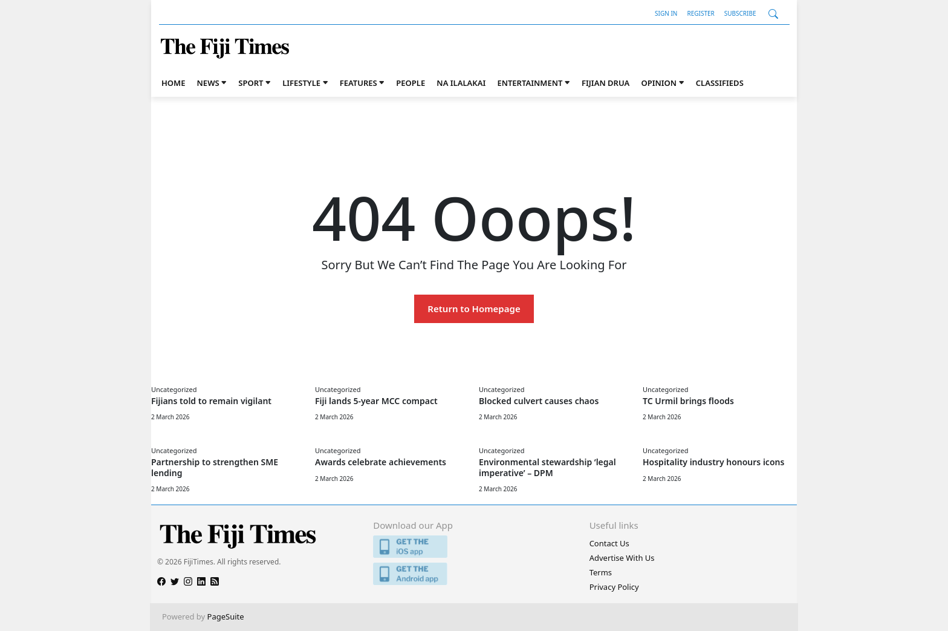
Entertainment (529, 82)
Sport (250, 82)
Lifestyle (301, 82)
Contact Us (609, 543)
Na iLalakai (461, 82)
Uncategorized (173, 389)
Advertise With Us (622, 557)
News (208, 82)
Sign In (666, 13)
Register (700, 13)
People (410, 82)
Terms (600, 572)
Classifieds (720, 82)
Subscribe (740, 13)
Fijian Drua (605, 82)
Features (358, 82)
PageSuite (225, 616)
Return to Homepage (473, 308)
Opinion (659, 82)
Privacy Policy (614, 586)
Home (173, 82)
